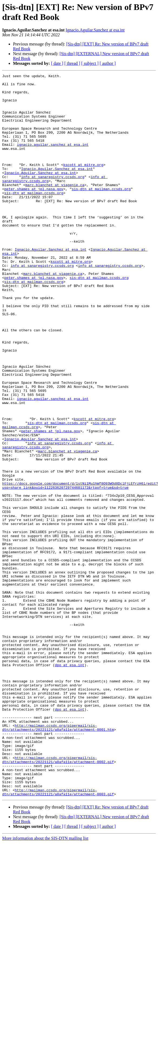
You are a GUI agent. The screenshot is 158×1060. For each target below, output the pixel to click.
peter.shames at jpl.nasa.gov (33, 212)
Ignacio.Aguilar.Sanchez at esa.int (95, 30)
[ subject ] (90, 63)
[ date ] (57, 63)
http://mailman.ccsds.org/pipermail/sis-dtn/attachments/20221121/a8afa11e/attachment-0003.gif (58, 936)
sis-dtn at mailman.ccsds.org (101, 212)
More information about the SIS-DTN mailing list (45, 982)
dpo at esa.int (69, 783)
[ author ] (108, 63)
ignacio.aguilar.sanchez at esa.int (53, 159)
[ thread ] (72, 63)
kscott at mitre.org (83, 183)
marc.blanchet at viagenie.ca (54, 207)
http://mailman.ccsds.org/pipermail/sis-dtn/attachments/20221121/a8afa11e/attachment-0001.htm (58, 858)
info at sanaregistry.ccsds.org (52, 197)
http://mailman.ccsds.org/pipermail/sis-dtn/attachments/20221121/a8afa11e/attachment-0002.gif (58, 897)
